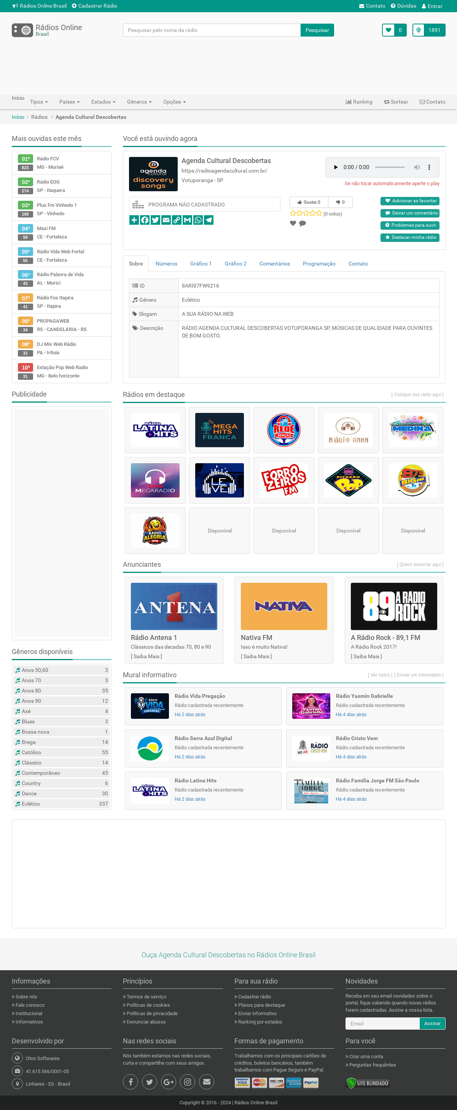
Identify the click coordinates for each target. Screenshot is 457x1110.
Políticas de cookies (148, 1005)
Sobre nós (25, 997)
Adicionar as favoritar (411, 200)
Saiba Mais (146, 656)
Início (18, 117)
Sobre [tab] (136, 264)
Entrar (432, 6)
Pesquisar (317, 30)
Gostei (309, 202)
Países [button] (69, 102)
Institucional (28, 1013)
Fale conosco (29, 1005)
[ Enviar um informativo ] (418, 675)
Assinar (432, 1023)
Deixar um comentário (411, 213)
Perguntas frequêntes (372, 1065)
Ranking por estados (259, 1022)
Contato (372, 6)
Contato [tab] (358, 264)
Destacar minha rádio (410, 237)
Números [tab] (166, 264)
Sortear (396, 102)
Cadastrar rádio (254, 997)
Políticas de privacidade (152, 1013)
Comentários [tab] (275, 264)
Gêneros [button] (139, 102)
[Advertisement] (228, 65)
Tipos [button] (39, 102)
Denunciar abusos (146, 1022)
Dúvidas (403, 6)
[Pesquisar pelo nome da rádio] (212, 30)
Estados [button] (103, 102)
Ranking (359, 102)
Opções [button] (174, 102)
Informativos (28, 1022)
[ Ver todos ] (380, 675)
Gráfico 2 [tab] (236, 264)
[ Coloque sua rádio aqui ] (418, 394)
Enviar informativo (257, 1013)
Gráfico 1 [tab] (201, 264)
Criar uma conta (365, 1056)
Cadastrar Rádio (94, 6)
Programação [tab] (319, 264)
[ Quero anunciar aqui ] (420, 564)
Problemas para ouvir (410, 225)
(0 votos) (332, 214)
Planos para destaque (261, 1005)
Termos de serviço (146, 997)
